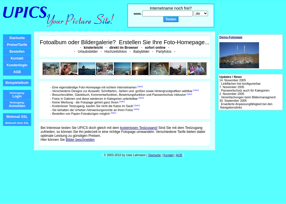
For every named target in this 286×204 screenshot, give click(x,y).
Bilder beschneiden (80, 140)
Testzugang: (17, 93)
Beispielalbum (16, 83)
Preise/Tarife (17, 45)
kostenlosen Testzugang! (138, 128)
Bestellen (16, 52)
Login (17, 96)
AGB (17, 72)
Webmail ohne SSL (17, 123)
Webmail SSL (17, 117)
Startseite (17, 38)
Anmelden (17, 106)
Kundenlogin (17, 65)
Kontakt (17, 58)
